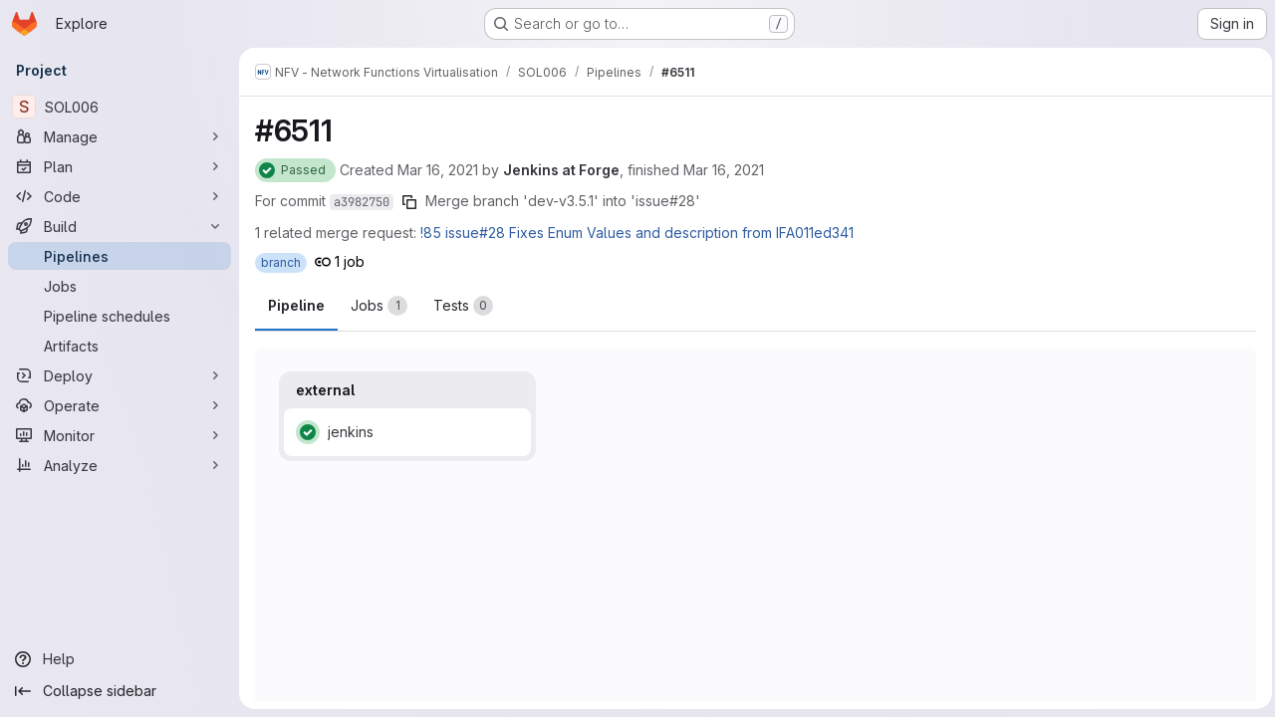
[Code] (119, 196)
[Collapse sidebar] (119, 691)
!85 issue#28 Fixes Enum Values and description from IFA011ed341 (637, 232)
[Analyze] (119, 465)
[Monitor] (119, 435)
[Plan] (119, 166)
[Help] (119, 659)
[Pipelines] (119, 256)
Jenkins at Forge (561, 169)
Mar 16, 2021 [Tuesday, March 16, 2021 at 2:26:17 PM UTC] (723, 169)
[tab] (379, 306)
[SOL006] (119, 106)
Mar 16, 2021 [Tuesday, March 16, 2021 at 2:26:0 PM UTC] (437, 169)
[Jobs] (119, 286)
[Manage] (119, 136)
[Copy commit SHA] (409, 202)
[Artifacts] (119, 345)
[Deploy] (119, 375)
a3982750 (361, 202)
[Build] (119, 226)
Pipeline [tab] (296, 305)
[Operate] (119, 405)
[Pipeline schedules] (119, 316)
